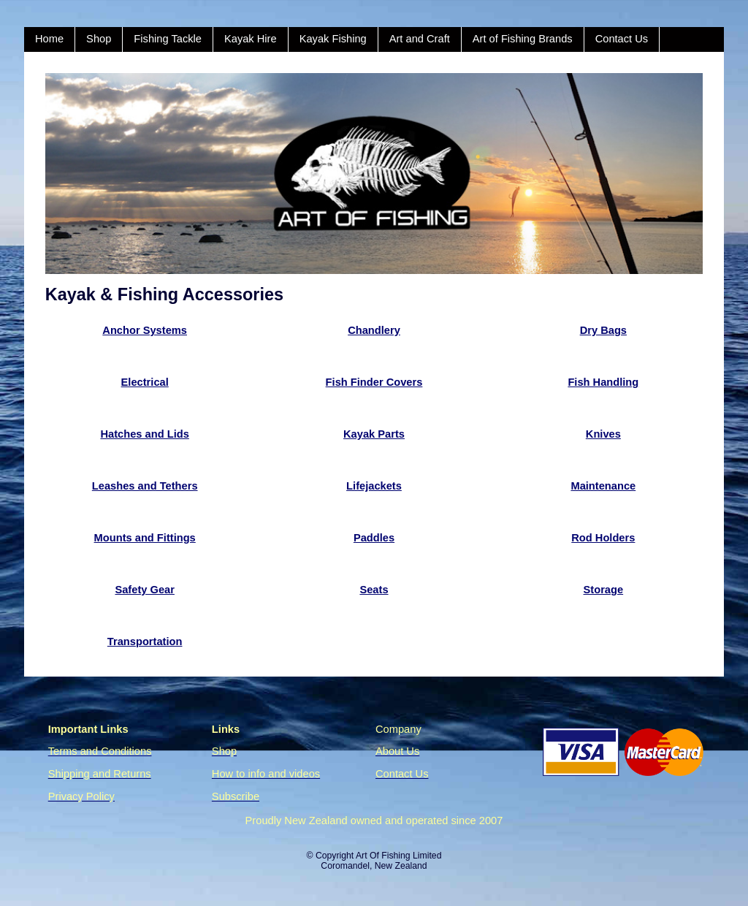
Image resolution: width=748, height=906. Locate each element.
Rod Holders (603, 538)
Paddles (374, 538)
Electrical (145, 382)
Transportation (145, 641)
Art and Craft (419, 39)
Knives (603, 434)
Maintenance (603, 486)
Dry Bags (603, 330)
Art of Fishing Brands (523, 39)
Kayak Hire (250, 39)
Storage (604, 589)
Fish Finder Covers (374, 382)
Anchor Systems (144, 330)
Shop (98, 39)
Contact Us (622, 39)
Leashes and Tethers (145, 486)
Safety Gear (144, 589)
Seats (373, 589)
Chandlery (374, 330)
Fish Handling (603, 382)
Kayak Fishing (333, 39)
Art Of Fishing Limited (398, 855)
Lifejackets (374, 486)
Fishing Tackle (168, 39)
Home (49, 39)
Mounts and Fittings (145, 538)
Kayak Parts (374, 434)
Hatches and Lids (144, 434)
